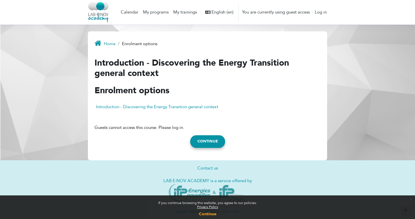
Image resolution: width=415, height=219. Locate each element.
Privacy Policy (207, 207)
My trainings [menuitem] (185, 12)
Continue (207, 214)
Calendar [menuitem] (129, 12)
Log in (321, 12)
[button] (219, 12)
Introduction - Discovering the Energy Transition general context (157, 107)
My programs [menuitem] (156, 12)
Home (110, 44)
